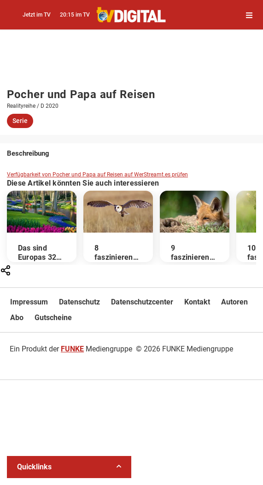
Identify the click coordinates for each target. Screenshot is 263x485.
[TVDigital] (131, 14)
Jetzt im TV (37, 15)
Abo (16, 317)
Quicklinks (69, 466)
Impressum (29, 302)
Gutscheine (53, 317)
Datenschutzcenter (142, 302)
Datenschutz (79, 302)
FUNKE (72, 349)
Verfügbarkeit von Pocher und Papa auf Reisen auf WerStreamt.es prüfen (97, 174)
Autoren (234, 302)
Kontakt (197, 302)
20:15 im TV (75, 15)
